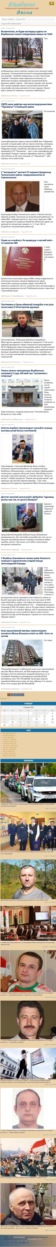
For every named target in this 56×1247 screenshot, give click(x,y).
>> (22, 695)
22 (28, 722)
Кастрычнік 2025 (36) (10, 746)
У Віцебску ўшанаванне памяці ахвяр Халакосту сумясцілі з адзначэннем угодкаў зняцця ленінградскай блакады (25, 561)
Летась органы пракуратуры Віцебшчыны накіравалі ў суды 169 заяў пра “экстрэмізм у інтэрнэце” (24, 373)
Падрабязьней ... (25, 96)
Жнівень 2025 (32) (9, 750)
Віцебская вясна (18, 1237)
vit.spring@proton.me (35, 1239)
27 (12, 725)
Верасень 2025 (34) (9, 748)
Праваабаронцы (18, 296)
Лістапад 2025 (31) (9, 744)
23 (36, 722)
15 (28, 719)
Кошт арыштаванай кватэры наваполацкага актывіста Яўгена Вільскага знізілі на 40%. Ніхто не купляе (27, 633)
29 (28, 725)
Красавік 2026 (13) (9, 733)
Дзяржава (15, 232)
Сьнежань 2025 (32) (10, 741)
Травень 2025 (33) (9, 756)
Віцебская (21, 4)
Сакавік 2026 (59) (9, 735)
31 (44, 725)
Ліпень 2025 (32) (9, 752)
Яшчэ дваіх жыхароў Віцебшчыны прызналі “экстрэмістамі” (24, 900)
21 (20, 722)
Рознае (14, 96)
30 (36, 725)
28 (20, 725)
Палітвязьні (16, 362)
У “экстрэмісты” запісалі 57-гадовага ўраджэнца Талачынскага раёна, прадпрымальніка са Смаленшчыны (26, 175)
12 (4, 719)
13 (12, 719)
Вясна (24, 12)
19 (4, 722)
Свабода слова (17, 419)
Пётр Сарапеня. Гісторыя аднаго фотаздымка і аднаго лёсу (24, 1177)
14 (20, 719)
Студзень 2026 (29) (9, 739)
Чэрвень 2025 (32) (9, 754)
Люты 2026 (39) (8, 737)
